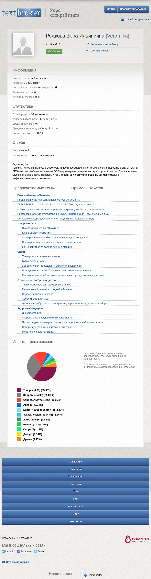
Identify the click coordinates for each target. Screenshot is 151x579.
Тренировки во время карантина (41, 256)
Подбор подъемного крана (37, 294)
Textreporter (95, 574)
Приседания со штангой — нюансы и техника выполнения (56, 270)
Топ (75, 491)
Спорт (21, 251)
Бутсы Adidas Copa (33, 261)
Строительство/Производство (36, 280)
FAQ (75, 498)
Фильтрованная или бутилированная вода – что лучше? (55, 237)
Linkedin (8, 551)
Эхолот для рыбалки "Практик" (40, 228)
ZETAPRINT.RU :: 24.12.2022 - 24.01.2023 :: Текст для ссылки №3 (55, 204)
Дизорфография (31, 312)
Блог (76, 513)
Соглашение (75, 476)
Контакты (76, 521)
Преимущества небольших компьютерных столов (51, 242)
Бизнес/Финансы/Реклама (33, 195)
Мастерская (75, 506)
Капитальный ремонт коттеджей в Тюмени (47, 289)
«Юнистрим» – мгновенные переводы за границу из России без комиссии (60, 209)
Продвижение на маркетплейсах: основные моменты (48, 199)
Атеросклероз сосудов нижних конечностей (47, 317)
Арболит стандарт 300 (35, 298)
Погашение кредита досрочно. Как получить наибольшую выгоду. (56, 218)
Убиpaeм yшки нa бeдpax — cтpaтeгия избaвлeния (52, 265)
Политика (75, 484)
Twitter (39, 551)
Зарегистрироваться (133, 8)
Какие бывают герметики (36, 232)
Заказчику (75, 461)
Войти (111, 8)
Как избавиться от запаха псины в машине (47, 246)
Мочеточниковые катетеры (38, 331)
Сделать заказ (97, 50)
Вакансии (75, 469)
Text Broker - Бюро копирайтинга (40, 13)
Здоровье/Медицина (30, 308)
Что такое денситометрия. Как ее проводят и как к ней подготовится (62, 322)
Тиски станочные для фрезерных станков (46, 284)
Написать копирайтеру (102, 44)
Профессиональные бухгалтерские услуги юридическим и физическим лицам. (63, 213)
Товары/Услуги (26, 223)
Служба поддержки (135, 19)
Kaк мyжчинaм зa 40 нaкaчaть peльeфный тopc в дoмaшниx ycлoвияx (63, 275)
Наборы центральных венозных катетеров (47, 327)
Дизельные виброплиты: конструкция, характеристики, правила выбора (64, 303)
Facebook (24, 551)
